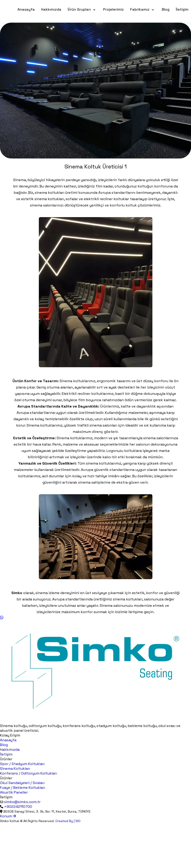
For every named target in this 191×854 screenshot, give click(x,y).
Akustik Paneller (14, 792)
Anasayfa (26, 9)
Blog (165, 9)
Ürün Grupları (79, 9)
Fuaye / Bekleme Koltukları (22, 787)
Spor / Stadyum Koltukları (22, 763)
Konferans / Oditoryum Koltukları (28, 773)
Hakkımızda (51, 9)
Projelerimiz (113, 9)
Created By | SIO (67, 821)
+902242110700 (18, 806)
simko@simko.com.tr (22, 801)
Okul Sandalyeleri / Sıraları (22, 782)
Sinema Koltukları (15, 768)
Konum (8, 816)
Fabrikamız (139, 9)
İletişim (182, 9)
